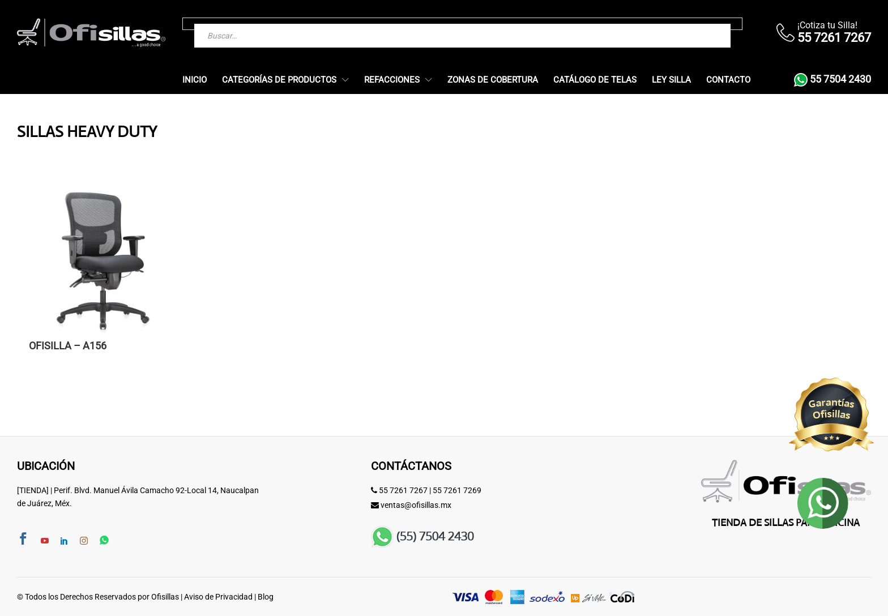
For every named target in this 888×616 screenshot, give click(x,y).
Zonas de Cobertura (492, 80)
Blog (266, 596)
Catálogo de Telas (595, 80)
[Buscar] (699, 23)
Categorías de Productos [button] (279, 80)
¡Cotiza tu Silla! (827, 25)
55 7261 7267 (403, 490)
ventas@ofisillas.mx (416, 505)
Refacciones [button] (392, 80)
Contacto (728, 80)
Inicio (194, 80)
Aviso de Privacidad (218, 596)
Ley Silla (671, 80)
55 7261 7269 (457, 490)
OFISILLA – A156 (67, 346)
